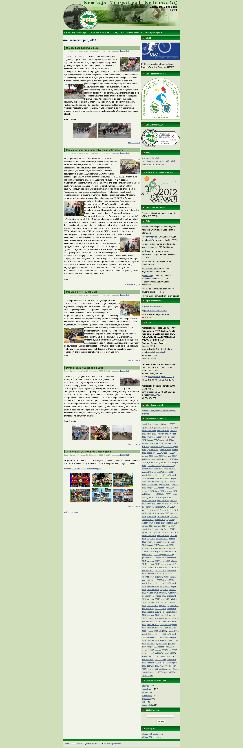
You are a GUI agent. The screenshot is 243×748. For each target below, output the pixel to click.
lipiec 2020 (159, 491)
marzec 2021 (152, 485)
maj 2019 (174, 504)
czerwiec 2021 (153, 481)
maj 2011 (164, 602)
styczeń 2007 (167, 656)
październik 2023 (154, 453)
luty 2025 (151, 437)
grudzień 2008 (148, 634)
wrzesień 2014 (153, 561)
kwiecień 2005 (148, 672)
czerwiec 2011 (153, 602)
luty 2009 (162, 631)
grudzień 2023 (165, 450)
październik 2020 (166, 488)
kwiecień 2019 (148, 507)
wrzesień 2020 (148, 491)
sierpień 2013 (165, 574)
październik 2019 (149, 500)
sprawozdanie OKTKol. (152, 306)
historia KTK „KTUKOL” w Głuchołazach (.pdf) (83, 469)
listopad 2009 (160, 621)
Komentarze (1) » (132, 284)
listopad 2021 (160, 475)
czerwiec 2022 (170, 469)
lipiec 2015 (171, 548)
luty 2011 (162, 606)
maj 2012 (164, 590)
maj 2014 (164, 564)
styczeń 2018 (147, 523)
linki (161, 32)
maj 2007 (158, 653)
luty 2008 (151, 644)
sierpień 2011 (165, 599)
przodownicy (147, 695)
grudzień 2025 (160, 427)
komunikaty (80, 32)
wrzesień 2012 (153, 586)
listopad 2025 (172, 427)
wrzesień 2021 (153, 478)
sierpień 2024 (147, 443)
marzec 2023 (168, 459)
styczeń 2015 (167, 555)
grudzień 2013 (148, 570)
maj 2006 (164, 666)
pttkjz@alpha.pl (167, 377)
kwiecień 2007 (169, 653)
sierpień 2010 (165, 612)
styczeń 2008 (161, 644)
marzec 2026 (160, 424)
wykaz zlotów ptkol (151, 158)
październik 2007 (166, 647)
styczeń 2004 (147, 675)
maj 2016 (151, 539)
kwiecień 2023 (156, 459)
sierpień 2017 (147, 526)
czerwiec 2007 (148, 653)
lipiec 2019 (151, 504)
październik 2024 (166, 440)
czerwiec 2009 (153, 628)
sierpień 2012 (165, 586)
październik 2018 (149, 513)
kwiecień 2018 (148, 520)
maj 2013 (158, 577)
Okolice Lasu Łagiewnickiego (82, 48)
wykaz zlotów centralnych (153, 164)
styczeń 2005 (168, 672)
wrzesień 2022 (168, 466)
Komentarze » (134, 142)
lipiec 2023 (158, 456)
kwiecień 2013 (169, 577)
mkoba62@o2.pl (155, 395)
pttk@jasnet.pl (154, 377)
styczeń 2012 (173, 593)
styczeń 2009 (173, 631)
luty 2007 (157, 656)
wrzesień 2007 (148, 650)
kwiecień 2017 (148, 529)
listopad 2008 (160, 634)
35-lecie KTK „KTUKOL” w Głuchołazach (88, 451)
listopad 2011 (160, 596)
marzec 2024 (168, 447)
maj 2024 (145, 447)
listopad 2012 (160, 583)
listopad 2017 (159, 523)
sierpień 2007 (160, 650)
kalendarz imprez (141, 32)
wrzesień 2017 (172, 523)
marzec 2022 (147, 472)
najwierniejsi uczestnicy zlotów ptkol (160, 161)
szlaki (107, 32)
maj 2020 (145, 494)
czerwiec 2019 (163, 504)
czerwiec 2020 (171, 491)
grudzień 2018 (160, 510)
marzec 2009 (152, 631)
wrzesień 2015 (148, 548)
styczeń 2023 (152, 462)
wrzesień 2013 (153, 574)
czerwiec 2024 (170, 443)
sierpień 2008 (165, 637)
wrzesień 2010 (153, 612)
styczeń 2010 (173, 618)
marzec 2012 (152, 593)
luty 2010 (162, 618)
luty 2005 (158, 672)
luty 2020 (166, 494)
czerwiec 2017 (160, 526)
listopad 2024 (152, 440)
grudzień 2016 (160, 532)
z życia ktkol (91, 32)
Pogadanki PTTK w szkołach (82, 292)
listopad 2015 (152, 545)
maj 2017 (171, 526)
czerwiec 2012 (153, 590)
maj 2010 (164, 615)
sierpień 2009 (165, 625)
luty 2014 (162, 567)
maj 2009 (164, 628)
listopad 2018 (172, 510)
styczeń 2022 (167, 472)
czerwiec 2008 (153, 640)
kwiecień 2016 (162, 539)
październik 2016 (149, 536)
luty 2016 (151, 542)
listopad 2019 (165, 497)
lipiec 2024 (158, 443)
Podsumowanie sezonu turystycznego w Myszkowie (95, 150)
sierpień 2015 (160, 548)
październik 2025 (149, 431)
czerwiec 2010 (153, 615)
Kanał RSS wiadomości (153, 734)
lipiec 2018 (151, 516)
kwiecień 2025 (163, 434)
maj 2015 (158, 551)
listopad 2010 (160, 609)
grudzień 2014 (148, 558)
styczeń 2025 (161, 437)
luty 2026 (170, 424)
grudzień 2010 (148, 609)
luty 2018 (170, 520)
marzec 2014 (152, 567)
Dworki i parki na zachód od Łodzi (85, 367)
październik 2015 (166, 545)
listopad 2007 (152, 647)
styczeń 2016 (161, 542)
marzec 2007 (147, 656)
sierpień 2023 (147, 456)
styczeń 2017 (147, 532)
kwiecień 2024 (156, 447)
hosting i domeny (114, 744)
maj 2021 (164, 481)
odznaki (100, 32)
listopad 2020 (152, 488)
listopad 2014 (160, 558)
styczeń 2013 (167, 580)
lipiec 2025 (151, 434)
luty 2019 (170, 507)
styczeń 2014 (173, 567)
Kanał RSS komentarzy (153, 737)
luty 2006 (162, 669)
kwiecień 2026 (148, 424)
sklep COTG (152, 358)
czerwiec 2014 (153, 564)
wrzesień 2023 (168, 453)
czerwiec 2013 (148, 577)
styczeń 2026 (147, 427)
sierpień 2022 (147, 469)
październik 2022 (154, 466)
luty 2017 (170, 529)
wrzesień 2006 (153, 663)
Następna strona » (70, 512)
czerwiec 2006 (153, 666)
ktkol (122, 32)
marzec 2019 (160, 507)
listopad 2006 (160, 659)
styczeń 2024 (152, 450)
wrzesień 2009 (153, 625)
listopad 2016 (172, 532)
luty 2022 (157, 472)
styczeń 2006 (173, 669)
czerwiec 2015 (148, 551)
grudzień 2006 (148, 659)
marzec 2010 (152, 618)
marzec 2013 (147, 580)
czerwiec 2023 (170, 456)
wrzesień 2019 (163, 500)
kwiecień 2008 (166, 640)
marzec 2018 (160, 520)
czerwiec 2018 (163, 516)
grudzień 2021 (148, 475)
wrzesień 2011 (153, 599)
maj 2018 (174, 516)
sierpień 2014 (165, 561)
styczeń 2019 (147, 510)
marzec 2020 (155, 494)
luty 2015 (157, 555)
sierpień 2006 (165, 663)
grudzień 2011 (148, 596)
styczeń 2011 (173, 606)
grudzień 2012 (148, 583)
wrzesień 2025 (163, 431)
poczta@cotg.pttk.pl (156, 352)
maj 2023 (145, 459)
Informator (128, 32)
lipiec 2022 (158, 469)
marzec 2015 (147, 555)
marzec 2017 (160, 529)
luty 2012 (162, 593)
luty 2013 (157, 580)
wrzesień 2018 (163, 513)
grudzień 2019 (153, 497)
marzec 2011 (152, 606)
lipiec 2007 (171, 650)
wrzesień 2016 (163, 536)
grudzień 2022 (165, 462)
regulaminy (153, 32)
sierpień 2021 (165, 478)
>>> (159, 216)
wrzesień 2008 (153, 637)
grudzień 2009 (148, 621)
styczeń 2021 (164, 485)
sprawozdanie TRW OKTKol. (155, 310)
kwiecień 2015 (169, 551)
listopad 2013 (160, 570)
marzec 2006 (152, 669)
